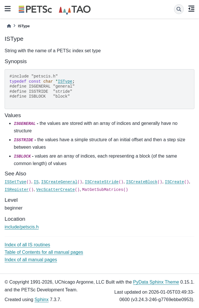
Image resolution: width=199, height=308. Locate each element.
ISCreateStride (102, 182)
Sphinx (42, 299)
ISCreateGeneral (59, 182)
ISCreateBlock (141, 182)
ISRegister (17, 189)
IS (36, 182)
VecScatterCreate (55, 189)
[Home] (9, 26)
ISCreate (174, 182)
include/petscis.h (22, 226)
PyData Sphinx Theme (156, 282)
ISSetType (15, 182)
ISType (65, 81)
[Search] (179, 9)
